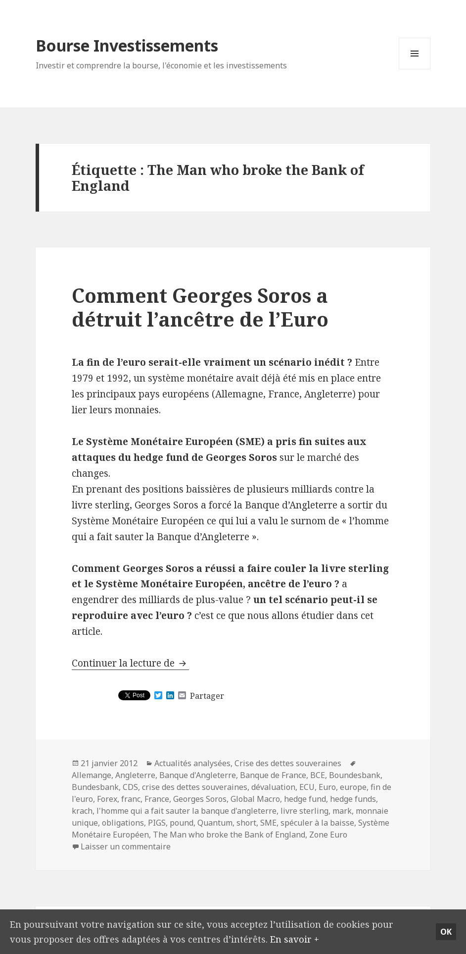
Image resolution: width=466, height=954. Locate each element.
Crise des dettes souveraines (287, 763)
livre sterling (304, 810)
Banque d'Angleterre (197, 775)
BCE (317, 775)
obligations (123, 822)
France (156, 798)
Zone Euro (328, 834)
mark (342, 810)
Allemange (91, 775)
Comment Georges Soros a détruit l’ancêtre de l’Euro (200, 307)
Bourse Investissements (127, 45)
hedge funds (353, 798)
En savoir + (300, 938)
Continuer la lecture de (130, 663)
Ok (446, 930)
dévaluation (273, 787)
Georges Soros (200, 798)
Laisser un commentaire (126, 846)
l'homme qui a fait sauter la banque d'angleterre (186, 810)
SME (268, 822)
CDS (130, 787)
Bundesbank (95, 787)
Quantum (215, 822)
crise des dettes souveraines (194, 787)
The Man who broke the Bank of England (229, 834)
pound (181, 822)
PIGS (157, 822)
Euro (327, 787)
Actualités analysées (192, 763)
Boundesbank (354, 775)
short (246, 822)
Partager (207, 696)
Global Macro (255, 798)
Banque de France (273, 775)
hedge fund (305, 798)
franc (130, 798)
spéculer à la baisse (317, 822)
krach (82, 810)
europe (353, 787)
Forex (107, 798)
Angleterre (135, 775)
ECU (307, 787)
